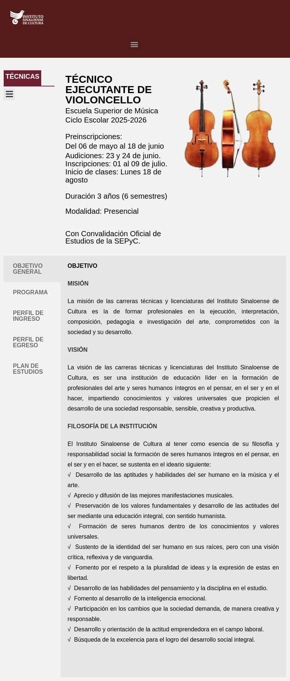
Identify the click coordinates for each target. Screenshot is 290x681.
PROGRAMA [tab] (30, 292)
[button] (134, 44)
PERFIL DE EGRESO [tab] (28, 342)
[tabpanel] (173, 466)
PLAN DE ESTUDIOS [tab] (28, 369)
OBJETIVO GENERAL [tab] (28, 269)
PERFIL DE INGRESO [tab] (28, 316)
